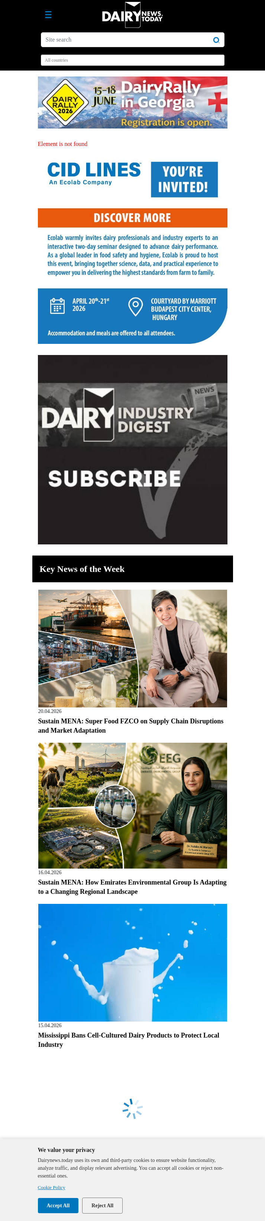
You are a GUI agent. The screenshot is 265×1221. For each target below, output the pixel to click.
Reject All (102, 1205)
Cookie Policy (51, 1187)
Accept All (58, 1205)
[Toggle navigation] (48, 14)
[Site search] (132, 40)
